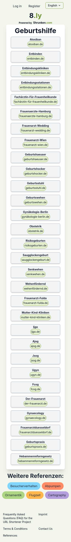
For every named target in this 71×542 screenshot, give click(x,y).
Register (34, 6)
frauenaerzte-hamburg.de (35, 116)
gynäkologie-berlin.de (35, 216)
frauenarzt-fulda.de (35, 302)
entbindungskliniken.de (35, 73)
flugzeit (35, 495)
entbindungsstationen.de (35, 87)
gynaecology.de (36, 417)
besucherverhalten (23, 486)
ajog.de (35, 346)
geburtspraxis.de (35, 446)
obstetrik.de (35, 231)
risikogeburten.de (35, 245)
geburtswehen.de (36, 202)
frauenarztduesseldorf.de (35, 432)
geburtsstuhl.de (35, 187)
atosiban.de (35, 44)
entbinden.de (35, 58)
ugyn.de (35, 374)
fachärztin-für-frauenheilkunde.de (35, 101)
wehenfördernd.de (35, 288)
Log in (17, 6)
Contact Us (46, 528)
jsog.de (35, 360)
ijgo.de (35, 331)
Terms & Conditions (15, 528)
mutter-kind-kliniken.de (35, 317)
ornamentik (13, 495)
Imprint (43, 514)
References (10, 535)
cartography (57, 495)
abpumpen (53, 486)
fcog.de (35, 389)
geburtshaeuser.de (35, 159)
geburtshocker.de (35, 173)
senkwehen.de (35, 274)
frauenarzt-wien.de (35, 144)
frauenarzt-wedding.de (35, 130)
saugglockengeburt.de (35, 259)
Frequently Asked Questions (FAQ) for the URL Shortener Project (17, 518)
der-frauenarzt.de (35, 403)
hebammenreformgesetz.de (35, 461)
